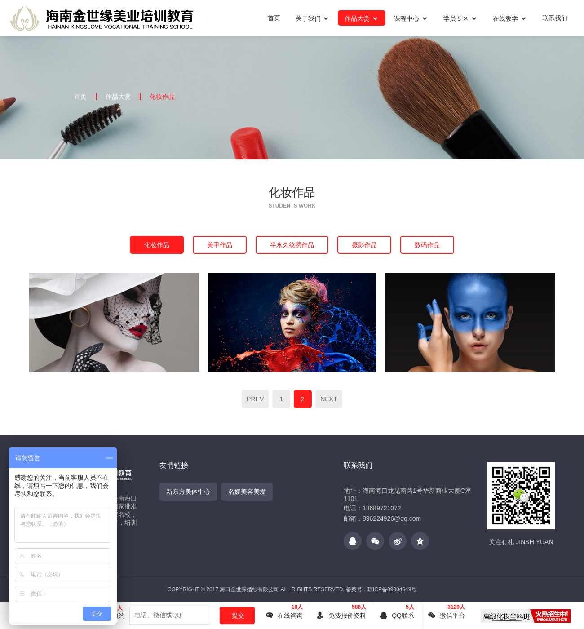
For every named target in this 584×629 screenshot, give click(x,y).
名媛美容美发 (247, 491)
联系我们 (554, 18)
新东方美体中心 (188, 491)
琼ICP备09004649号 (391, 589)
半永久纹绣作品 (292, 244)
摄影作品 (364, 244)
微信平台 (446, 615)
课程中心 (411, 18)
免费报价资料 (341, 615)
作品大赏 (362, 18)
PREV (255, 399)
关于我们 (313, 18)
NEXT (328, 399)
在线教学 (510, 18)
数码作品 (427, 244)
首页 (274, 18)
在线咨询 (284, 615)
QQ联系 (397, 615)
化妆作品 (162, 96)
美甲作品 (219, 244)
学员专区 (460, 18)
